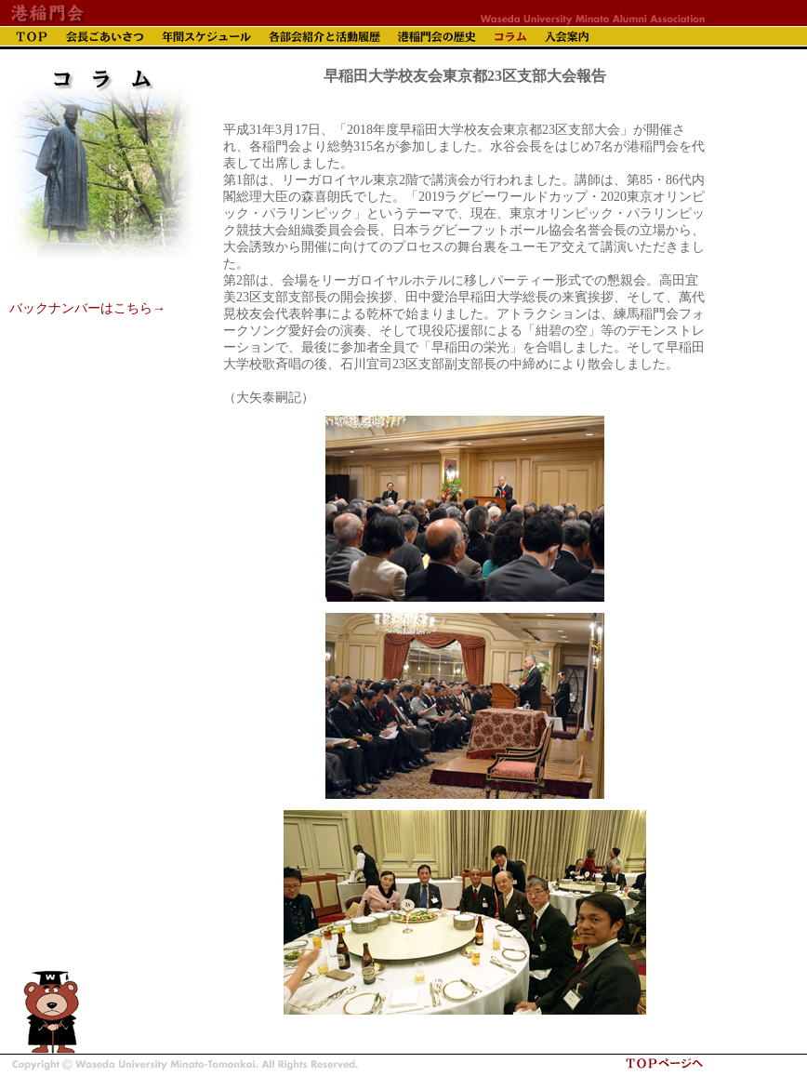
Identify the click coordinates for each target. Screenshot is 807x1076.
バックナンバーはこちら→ (87, 308)
